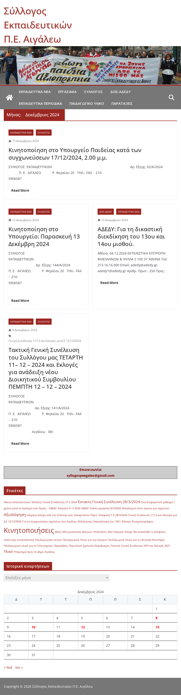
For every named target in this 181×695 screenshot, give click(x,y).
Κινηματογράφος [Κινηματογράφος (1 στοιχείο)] (142, 521)
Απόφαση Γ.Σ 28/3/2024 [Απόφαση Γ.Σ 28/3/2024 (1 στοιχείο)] (113, 515)
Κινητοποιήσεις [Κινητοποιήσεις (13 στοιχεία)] (29, 530)
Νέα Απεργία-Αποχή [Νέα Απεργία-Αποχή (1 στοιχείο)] (120, 531)
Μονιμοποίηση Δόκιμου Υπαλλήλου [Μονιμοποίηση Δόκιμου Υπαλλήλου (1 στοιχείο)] (84, 531)
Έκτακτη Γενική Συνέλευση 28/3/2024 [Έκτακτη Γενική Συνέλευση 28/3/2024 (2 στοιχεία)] (109, 501)
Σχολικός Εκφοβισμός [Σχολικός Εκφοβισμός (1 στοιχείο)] (96, 545)
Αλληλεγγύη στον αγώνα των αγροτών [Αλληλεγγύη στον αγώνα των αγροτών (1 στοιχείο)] (145, 508)
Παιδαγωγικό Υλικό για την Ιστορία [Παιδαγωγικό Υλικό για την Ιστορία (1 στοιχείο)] (85, 539)
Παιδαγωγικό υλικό (87, 103)
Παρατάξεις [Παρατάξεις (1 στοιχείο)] (61, 545)
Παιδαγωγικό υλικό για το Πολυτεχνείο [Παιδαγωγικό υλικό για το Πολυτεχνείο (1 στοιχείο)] (28, 545)
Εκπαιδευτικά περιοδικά (40, 103)
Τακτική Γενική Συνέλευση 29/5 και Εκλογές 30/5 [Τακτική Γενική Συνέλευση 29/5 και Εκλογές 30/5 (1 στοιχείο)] (140, 545)
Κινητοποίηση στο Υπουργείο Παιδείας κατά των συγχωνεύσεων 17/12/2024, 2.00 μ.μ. (74, 153)
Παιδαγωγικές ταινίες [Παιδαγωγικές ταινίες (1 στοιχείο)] (48, 539)
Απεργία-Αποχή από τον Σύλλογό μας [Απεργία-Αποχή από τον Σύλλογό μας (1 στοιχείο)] (50, 515)
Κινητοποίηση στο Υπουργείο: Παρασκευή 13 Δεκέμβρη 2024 (44, 236)
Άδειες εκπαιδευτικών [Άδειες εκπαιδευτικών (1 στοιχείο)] (17, 502)
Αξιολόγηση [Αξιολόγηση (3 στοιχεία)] (15, 514)
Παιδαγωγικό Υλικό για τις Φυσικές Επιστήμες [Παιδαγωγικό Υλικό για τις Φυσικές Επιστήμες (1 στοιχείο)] (136, 539)
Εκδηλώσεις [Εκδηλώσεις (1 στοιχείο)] (85, 521)
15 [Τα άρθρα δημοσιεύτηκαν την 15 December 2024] (157, 627)
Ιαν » (19, 667)
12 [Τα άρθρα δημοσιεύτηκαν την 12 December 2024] (83, 627)
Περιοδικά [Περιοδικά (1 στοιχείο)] (75, 545)
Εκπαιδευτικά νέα (35, 91)
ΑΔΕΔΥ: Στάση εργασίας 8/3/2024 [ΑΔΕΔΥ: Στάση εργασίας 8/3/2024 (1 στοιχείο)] (101, 508)
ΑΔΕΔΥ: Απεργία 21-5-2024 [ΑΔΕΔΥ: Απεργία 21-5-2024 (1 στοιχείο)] (64, 508)
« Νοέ (8, 667)
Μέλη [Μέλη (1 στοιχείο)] (58, 531)
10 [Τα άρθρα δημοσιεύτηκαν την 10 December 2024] (33, 627)
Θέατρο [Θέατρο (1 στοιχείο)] (126, 521)
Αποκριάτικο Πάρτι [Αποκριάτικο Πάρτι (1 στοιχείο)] (86, 515)
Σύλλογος (93, 91)
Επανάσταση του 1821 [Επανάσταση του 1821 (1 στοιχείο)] (107, 521)
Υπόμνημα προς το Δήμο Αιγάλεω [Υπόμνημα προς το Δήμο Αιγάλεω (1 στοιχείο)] (34, 552)
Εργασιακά (67, 91)
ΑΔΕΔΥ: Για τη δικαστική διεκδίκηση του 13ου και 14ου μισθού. (131, 236)
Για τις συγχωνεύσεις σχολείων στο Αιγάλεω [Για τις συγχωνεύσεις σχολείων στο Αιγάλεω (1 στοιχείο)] (49, 521)
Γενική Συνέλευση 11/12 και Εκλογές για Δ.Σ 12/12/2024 (44, 341)
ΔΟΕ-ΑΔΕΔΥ (120, 91)
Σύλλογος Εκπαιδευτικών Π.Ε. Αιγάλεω (38, 24)
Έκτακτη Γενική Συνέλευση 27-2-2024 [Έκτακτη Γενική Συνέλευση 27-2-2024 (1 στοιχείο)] (54, 502)
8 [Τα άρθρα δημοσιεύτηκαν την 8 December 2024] (156, 618)
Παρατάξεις (122, 103)
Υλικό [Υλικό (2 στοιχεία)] (8, 551)
